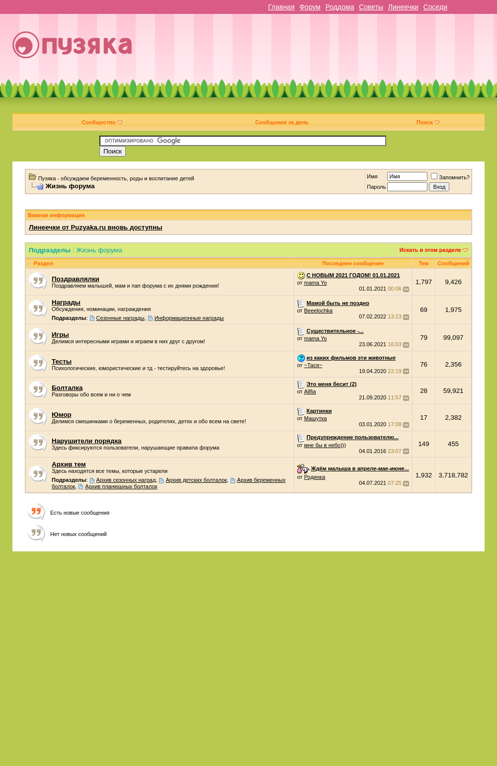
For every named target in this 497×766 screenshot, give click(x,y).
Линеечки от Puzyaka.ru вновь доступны (96, 227)
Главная (281, 7)
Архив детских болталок (196, 480)
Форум (310, 7)
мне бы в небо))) (325, 445)
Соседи (435, 7)
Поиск (428, 122)
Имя (372, 176)
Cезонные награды (120, 318)
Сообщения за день (281, 122)
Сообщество (102, 122)
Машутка (315, 418)
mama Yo (315, 283)
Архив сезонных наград (126, 480)
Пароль (376, 187)
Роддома (340, 7)
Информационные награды (189, 318)
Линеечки (403, 7)
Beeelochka (318, 310)
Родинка (315, 477)
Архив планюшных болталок (121, 486)
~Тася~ (313, 365)
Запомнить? (450, 177)
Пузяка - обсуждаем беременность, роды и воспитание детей (116, 178)
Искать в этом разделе (430, 250)
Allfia (310, 391)
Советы (371, 7)
